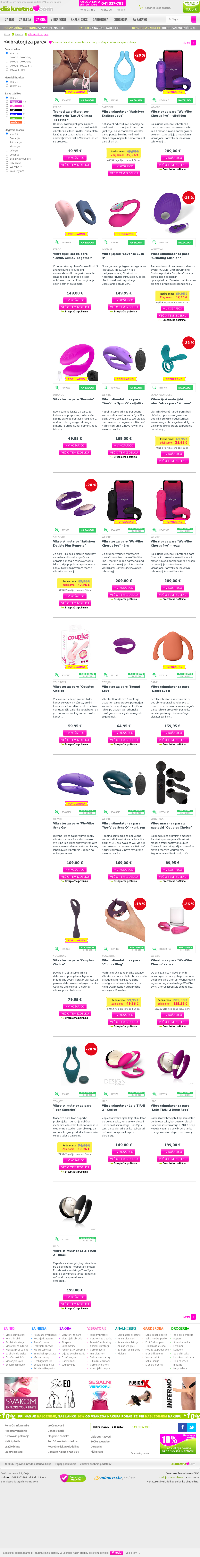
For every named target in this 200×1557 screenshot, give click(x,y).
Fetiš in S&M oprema (73, 1349)
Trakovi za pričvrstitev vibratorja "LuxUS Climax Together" (72, 116)
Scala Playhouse (20, 158)
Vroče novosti (56, 1425)
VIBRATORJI (96, 1328)
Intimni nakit (152, 1357)
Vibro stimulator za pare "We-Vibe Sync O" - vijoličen (124, 401)
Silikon (15, 85)
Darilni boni (68, 1361)
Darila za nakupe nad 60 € (63, 1452)
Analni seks (79, 19)
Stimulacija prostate (45, 1353)
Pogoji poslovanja (65, 1464)
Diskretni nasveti (101, 1436)
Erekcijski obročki (43, 1346)
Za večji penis (41, 1342)
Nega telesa (180, 1368)
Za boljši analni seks (129, 1349)
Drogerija (120, 19)
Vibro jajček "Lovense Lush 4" (123, 256)
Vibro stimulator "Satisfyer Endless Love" (123, 113)
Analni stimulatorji (128, 1342)
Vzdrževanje (68, 1364)
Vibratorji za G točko (17, 1346)
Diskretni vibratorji (100, 1357)
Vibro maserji (97, 1349)
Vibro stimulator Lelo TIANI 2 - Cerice (123, 1108)
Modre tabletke (42, 1349)
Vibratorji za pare (38, 34)
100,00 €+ (17, 69)
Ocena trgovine (140, 1453)
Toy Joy (15, 163)
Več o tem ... (133, 1552)
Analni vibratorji (126, 1338)
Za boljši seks (181, 1353)
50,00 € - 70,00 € (20, 61)
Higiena (122, 1353)
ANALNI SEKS (125, 1328)
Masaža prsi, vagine (17, 1349)
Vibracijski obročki (72, 1338)
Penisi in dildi (13, 1338)
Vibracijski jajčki (14, 1361)
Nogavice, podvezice (157, 1349)
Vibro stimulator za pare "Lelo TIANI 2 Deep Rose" (170, 1108)
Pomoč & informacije (17, 1425)
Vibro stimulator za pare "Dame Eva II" (170, 689)
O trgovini (96, 1446)
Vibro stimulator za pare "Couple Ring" (121, 962)
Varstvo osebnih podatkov (95, 1464)
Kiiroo (14, 146)
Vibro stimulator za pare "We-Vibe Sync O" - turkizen (123, 825)
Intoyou (15, 142)
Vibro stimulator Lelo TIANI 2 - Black (74, 1253)
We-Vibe (15, 167)
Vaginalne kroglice (16, 1353)
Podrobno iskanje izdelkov (63, 1446)
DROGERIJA (180, 1328)
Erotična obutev (154, 1364)
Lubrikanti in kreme (184, 1357)
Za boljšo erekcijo (183, 1334)
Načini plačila (12, 1441)
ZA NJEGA (38, 1328)
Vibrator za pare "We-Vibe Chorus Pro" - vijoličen (171, 113)
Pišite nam (97, 1451)
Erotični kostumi (154, 1353)
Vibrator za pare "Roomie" (74, 399)
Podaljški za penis (44, 1338)
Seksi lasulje (152, 1361)
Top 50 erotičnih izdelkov (63, 1441)
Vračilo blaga (12, 1446)
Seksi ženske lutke (44, 1364)
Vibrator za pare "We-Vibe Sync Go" (73, 825)
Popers (177, 1338)
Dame (14, 138)
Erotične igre (69, 1357)
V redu (117, 1552)
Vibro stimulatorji (15, 1334)
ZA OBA (65, 1328)
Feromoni (178, 1346)
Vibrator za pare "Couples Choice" (73, 689)
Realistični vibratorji (101, 1342)
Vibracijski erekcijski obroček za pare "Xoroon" (171, 401)
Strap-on (66, 1342)
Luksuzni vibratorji (100, 1361)
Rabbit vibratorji (15, 1342)
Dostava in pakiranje (17, 1436)
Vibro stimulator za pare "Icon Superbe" (72, 1108)
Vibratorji (58, 19)
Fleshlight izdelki (43, 1361)
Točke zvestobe (100, 1441)
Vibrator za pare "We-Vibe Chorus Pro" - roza (171, 543)
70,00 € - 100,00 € (20, 65)
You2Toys (16, 171)
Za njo (9, 19)
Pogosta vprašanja (16, 1431)
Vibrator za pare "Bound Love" (121, 689)
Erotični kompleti (155, 1342)
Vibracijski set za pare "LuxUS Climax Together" (72, 256)
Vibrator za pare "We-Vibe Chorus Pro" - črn (122, 543)
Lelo (13, 150)
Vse (13, 53)
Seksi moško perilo (44, 1368)
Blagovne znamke (58, 1436)
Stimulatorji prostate (129, 1334)
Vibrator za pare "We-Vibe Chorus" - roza (171, 962)
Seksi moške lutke (16, 1364)
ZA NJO (9, 1328)
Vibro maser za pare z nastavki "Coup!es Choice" (171, 825)
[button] (75, 157)
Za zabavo (140, 19)
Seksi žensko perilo (156, 1334)
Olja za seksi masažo (73, 1353)
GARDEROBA (153, 1328)
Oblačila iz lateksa (156, 1346)
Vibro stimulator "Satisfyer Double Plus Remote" (74, 543)
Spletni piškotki (13, 1452)
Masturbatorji (41, 1357)
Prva (6, 34)
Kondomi (178, 1349)
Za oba (41, 19)
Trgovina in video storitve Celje (32, 1464)
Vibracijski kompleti (100, 1368)
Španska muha (181, 1342)
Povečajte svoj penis (45, 1334)
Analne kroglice (126, 1346)
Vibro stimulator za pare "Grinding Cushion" (170, 256)
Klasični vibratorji (99, 1346)
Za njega (25, 19)
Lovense (15, 154)
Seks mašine (69, 1346)
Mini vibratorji (97, 1353)
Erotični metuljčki (15, 1357)
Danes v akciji (56, 1431)
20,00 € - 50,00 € (20, 57)
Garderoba (100, 19)
